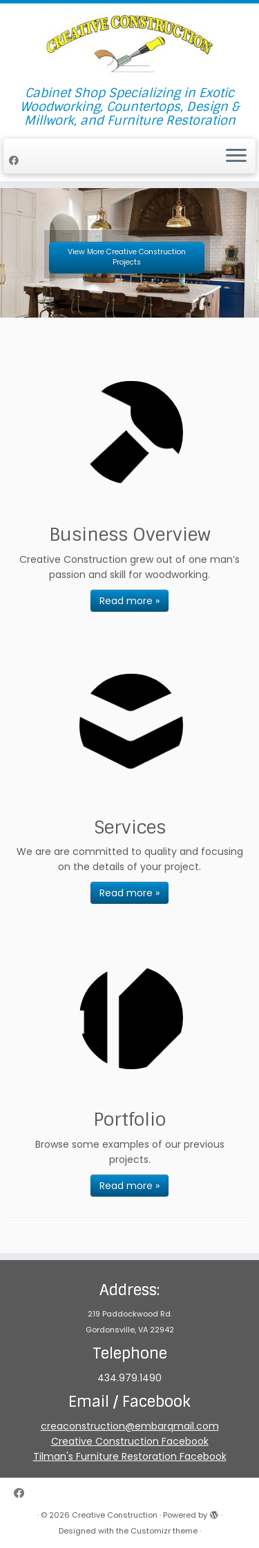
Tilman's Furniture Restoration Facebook (130, 1456)
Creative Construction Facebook (130, 1441)
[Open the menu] (236, 156)
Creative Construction (114, 1514)
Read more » (129, 601)
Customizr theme (164, 1530)
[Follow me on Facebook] (16, 160)
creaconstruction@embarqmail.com (130, 1426)
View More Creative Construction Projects (127, 257)
